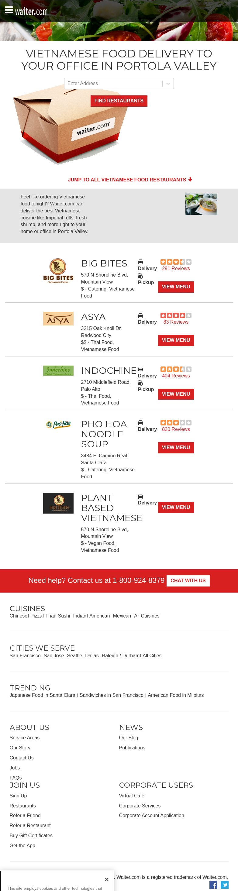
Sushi (64, 615)
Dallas (91, 655)
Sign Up (18, 795)
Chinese (19, 615)
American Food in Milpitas (176, 695)
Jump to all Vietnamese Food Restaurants (130, 179)
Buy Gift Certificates (31, 835)
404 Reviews (176, 375)
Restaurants (23, 805)
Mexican (122, 615)
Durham (131, 655)
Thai (50, 615)
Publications (132, 747)
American (99, 615)
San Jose (54, 655)
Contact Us (22, 757)
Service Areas (25, 737)
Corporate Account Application (151, 815)
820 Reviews (176, 429)
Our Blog (128, 737)
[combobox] (68, 83)
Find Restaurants (119, 100)
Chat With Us (188, 580)
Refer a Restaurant (30, 825)
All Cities (152, 655)
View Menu (176, 286)
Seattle (74, 655)
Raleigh (110, 655)
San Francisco (25, 655)
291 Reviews (176, 268)
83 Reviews (176, 322)
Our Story (20, 747)
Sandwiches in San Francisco (112, 695)
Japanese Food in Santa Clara (43, 695)
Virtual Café (131, 795)
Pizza (36, 615)
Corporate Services (140, 805)
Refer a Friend (25, 815)
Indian (79, 615)
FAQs (16, 777)
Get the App (23, 845)
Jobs (15, 767)
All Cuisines (147, 615)
